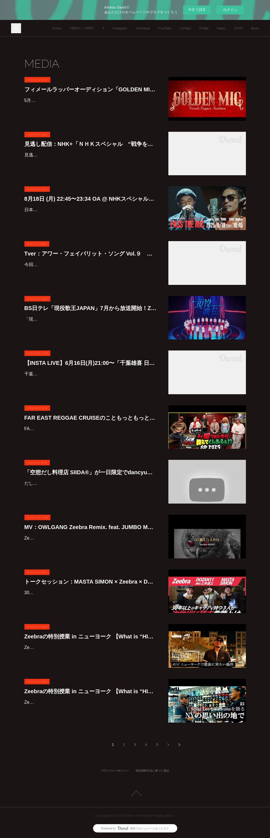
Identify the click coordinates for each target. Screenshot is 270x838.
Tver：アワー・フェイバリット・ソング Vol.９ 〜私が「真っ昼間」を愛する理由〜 (90, 254)
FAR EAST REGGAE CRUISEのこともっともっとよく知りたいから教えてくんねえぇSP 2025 (90, 418)
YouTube (164, 28)
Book (255, 28)
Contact (185, 28)
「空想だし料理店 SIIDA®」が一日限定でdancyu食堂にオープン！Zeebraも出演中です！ (90, 472)
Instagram (119, 28)
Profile (204, 28)
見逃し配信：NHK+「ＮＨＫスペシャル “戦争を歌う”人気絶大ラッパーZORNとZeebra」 (90, 144)
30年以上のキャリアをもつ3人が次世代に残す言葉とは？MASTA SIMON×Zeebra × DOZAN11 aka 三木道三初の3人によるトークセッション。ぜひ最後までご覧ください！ (89, 600)
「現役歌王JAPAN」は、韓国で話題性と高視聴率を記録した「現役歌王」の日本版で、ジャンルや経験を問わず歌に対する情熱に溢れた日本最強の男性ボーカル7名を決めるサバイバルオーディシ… (90, 327)
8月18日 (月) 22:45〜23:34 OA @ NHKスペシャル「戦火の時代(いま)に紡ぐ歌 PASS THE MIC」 (90, 199)
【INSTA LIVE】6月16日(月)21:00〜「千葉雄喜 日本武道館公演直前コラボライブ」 (90, 363)
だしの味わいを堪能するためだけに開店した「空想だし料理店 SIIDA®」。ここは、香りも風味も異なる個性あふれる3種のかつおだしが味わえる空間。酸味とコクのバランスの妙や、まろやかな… (90, 491)
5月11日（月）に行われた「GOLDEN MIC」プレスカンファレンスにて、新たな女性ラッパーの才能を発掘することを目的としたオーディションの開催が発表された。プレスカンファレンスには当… (90, 108)
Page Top (135, 793)
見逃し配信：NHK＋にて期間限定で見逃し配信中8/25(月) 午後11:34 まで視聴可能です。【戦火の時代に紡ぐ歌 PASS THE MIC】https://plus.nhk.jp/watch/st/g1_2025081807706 (86, 163)
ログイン (230, 10)
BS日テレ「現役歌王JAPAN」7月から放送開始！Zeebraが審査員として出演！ (90, 308)
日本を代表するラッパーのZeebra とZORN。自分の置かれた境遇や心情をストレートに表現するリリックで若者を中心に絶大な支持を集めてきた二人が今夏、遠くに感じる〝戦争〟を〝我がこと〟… (90, 217)
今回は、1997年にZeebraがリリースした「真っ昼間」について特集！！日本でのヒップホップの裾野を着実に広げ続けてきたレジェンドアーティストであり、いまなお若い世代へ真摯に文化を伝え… (90, 272)
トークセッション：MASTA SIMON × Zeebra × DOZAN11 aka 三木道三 (90, 582)
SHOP (238, 28)
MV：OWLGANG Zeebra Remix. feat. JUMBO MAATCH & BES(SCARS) (90, 527)
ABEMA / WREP (82, 28)
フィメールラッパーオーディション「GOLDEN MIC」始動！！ (90, 89)
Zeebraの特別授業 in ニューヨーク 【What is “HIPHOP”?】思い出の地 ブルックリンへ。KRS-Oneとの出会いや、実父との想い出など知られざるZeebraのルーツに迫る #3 (90, 691)
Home (56, 28)
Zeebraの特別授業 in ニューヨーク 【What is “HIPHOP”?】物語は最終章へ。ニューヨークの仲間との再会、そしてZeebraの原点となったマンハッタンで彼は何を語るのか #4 (90, 636)
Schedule (143, 28)
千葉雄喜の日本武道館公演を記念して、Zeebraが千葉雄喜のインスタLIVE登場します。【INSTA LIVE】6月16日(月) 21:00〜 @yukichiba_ (89, 382)
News (221, 28)
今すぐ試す (197, 9)
